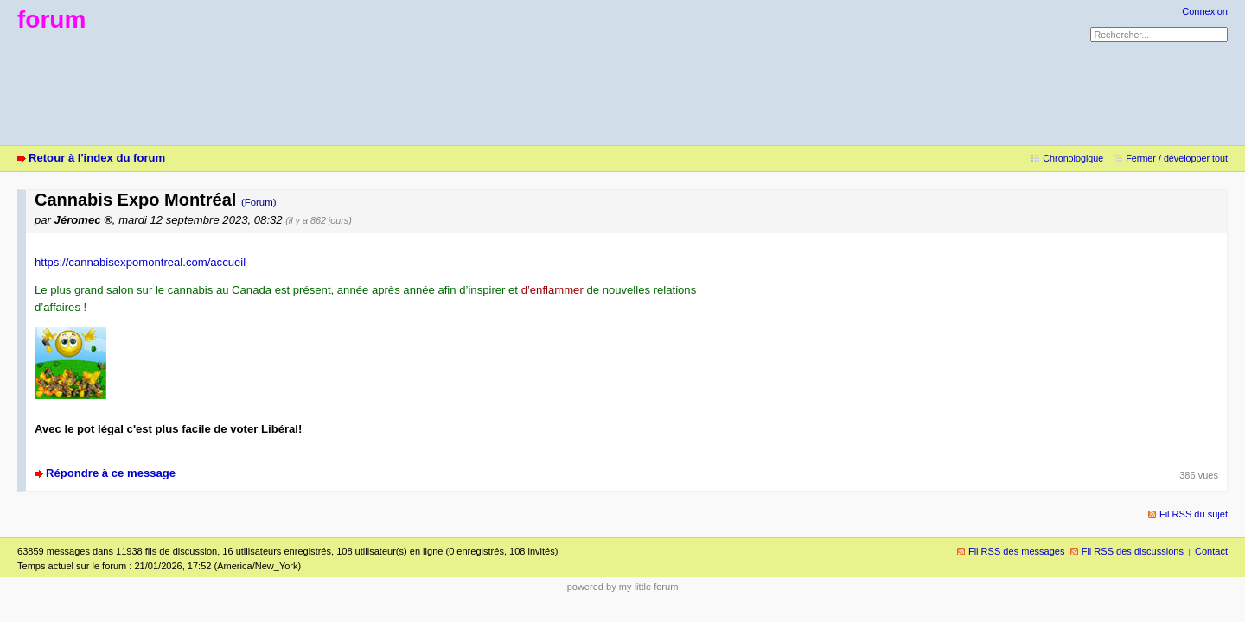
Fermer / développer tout (1177, 158)
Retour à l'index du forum (97, 157)
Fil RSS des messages (1016, 551)
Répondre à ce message (111, 472)
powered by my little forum (623, 586)
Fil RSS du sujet (1193, 514)
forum (51, 19)
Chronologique (1073, 158)
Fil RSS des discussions (1133, 551)
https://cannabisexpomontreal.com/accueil (140, 262)
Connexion (1205, 11)
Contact (1211, 551)
